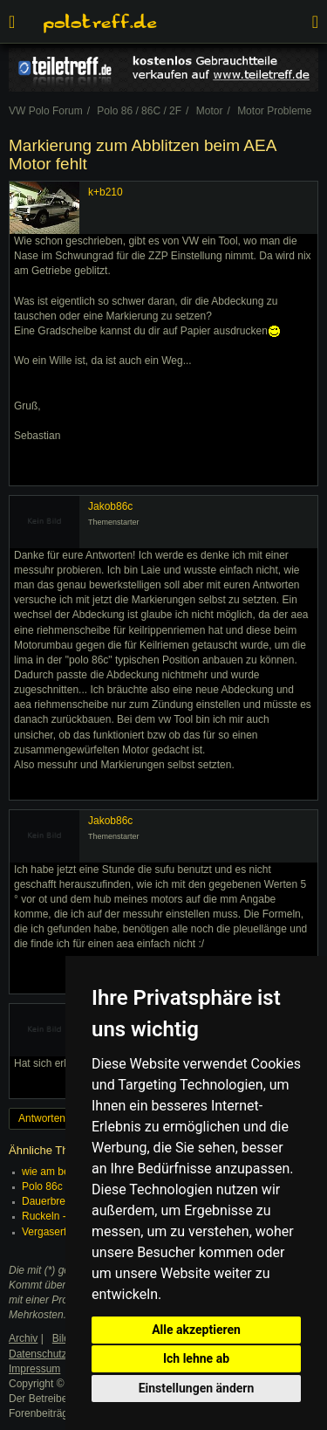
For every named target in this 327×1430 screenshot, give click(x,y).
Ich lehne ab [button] (196, 1358)
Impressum (34, 1369)
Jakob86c (110, 506)
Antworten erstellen (63, 1118)
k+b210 (105, 192)
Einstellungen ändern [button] (197, 1388)
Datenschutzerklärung (60, 1354)
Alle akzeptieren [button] (196, 1330)
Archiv (23, 1338)
